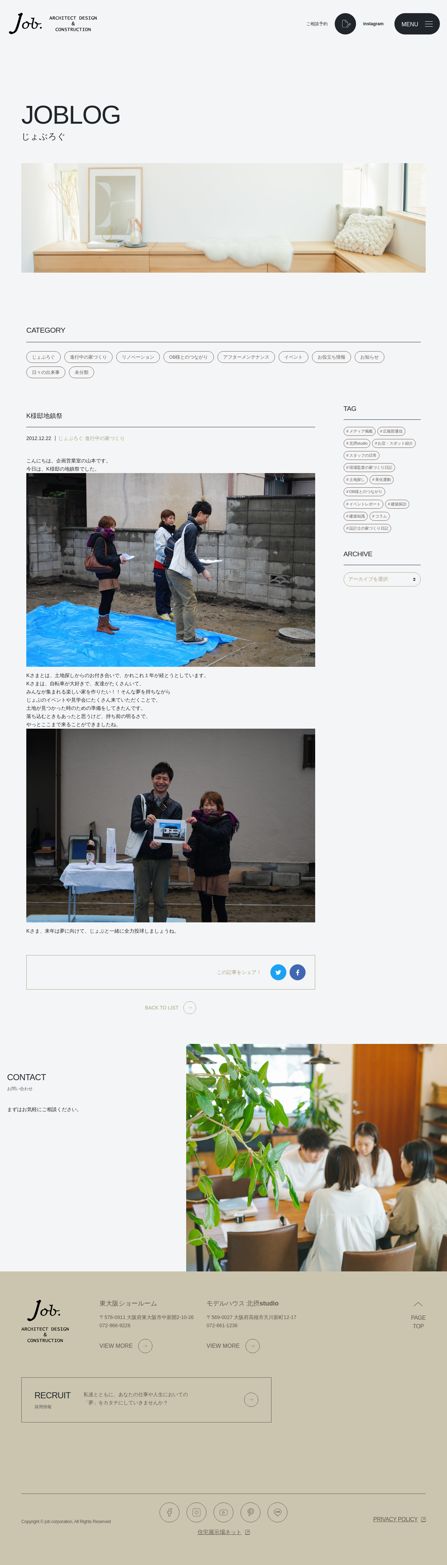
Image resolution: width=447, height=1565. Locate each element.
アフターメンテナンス (246, 357)
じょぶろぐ (43, 357)
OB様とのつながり (188, 357)
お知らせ (369, 357)
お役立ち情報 (331, 357)
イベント (293, 357)
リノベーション (138, 357)
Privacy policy (395, 1519)
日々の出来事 (46, 372)
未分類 (81, 372)
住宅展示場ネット (220, 1532)
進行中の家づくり (88, 357)
